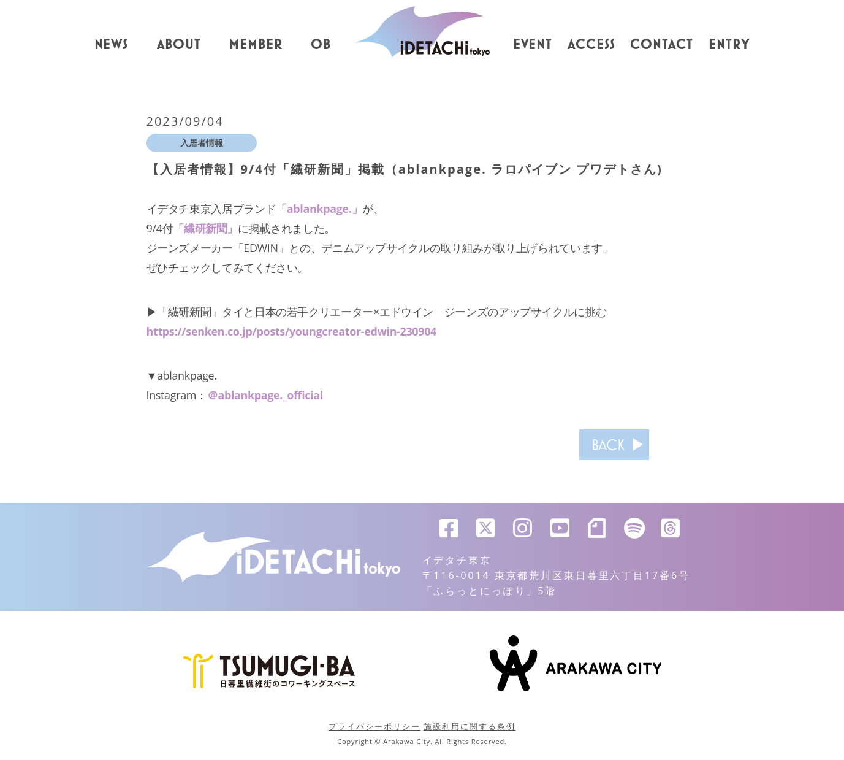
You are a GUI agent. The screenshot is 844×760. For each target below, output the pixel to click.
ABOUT (179, 45)
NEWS (111, 45)
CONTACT (661, 45)
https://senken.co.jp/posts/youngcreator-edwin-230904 (291, 331)
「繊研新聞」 (205, 228)
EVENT (533, 45)
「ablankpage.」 (319, 208)
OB (321, 45)
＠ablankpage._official (265, 395)
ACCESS (591, 45)
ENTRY (729, 45)
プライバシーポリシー (375, 726)
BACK (608, 445)
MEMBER (256, 45)
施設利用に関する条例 (470, 726)
